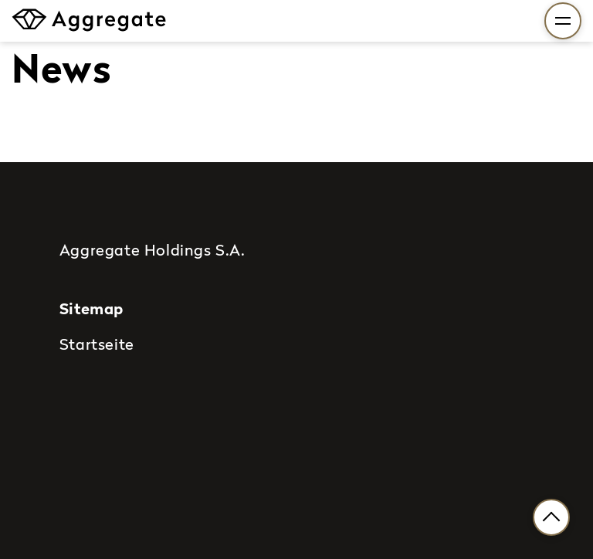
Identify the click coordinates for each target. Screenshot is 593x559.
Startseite (96, 344)
